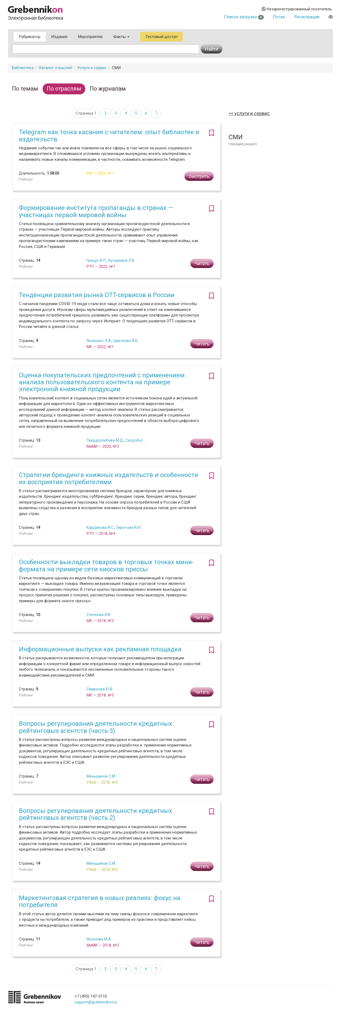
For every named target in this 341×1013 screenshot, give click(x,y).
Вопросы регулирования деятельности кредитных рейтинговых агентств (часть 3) (95, 727)
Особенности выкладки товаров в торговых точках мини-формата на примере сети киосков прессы (106, 565)
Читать (201, 263)
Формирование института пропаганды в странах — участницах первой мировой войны (96, 211)
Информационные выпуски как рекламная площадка (100, 649)
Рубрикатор (29, 36)
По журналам (108, 88)
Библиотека (23, 67)
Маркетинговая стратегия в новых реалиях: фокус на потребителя (99, 901)
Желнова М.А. (99, 939)
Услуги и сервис (92, 67)
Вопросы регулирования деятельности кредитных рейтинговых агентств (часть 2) (95, 814)
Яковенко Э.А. (99, 341)
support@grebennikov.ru (96, 1002)
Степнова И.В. (99, 615)
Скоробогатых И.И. (142, 440)
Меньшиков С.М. (101, 776)
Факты (121, 36)
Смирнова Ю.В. (100, 689)
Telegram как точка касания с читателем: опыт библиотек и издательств (109, 135)
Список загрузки (244, 16)
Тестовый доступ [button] (161, 36)
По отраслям (64, 88)
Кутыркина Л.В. (121, 260)
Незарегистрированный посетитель (297, 9)
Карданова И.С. (100, 527)
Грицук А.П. (96, 260)
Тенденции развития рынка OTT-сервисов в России (96, 295)
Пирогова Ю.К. (129, 527)
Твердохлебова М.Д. (105, 440)
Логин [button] (279, 16)
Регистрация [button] (306, 16)
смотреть (199, 176)
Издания (59, 36)
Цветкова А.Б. (126, 341)
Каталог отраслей (55, 67)
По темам (25, 88)
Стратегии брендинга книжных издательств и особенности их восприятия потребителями (108, 478)
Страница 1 (86, 113)
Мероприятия (90, 36)
